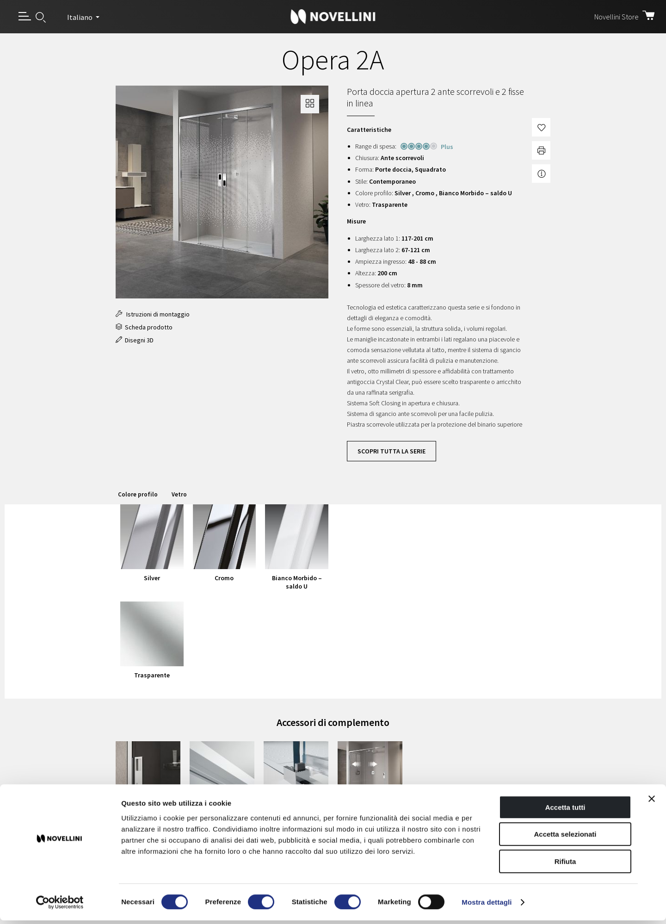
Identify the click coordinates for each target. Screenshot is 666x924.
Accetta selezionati (565, 838)
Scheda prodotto (144, 327)
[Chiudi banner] (651, 802)
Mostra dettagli (487, 906)
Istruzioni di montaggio (153, 314)
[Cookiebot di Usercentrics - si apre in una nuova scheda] (59, 906)
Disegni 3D (135, 340)
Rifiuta (565, 865)
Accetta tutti (565, 811)
